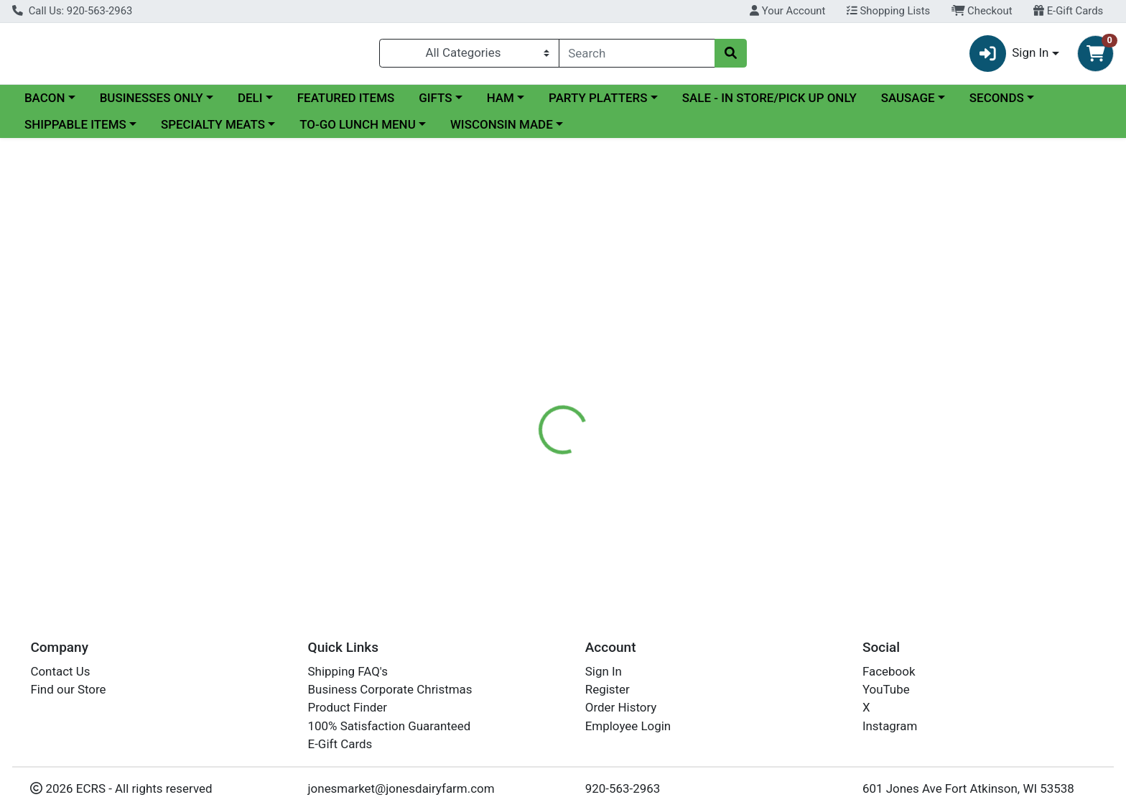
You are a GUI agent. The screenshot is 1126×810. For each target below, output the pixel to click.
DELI (250, 103)
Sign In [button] (1009, 56)
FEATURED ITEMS (346, 103)
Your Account (787, 10)
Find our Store (68, 689)
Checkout (982, 10)
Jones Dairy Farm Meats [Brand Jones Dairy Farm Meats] (680, 419)
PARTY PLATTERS (598, 103)
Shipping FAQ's (348, 671)
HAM (500, 103)
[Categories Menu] (469, 56)
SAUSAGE (908, 103)
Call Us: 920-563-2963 (72, 10)
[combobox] (637, 56)
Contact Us (60, 671)
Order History (621, 708)
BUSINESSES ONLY (151, 103)
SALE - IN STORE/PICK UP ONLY (769, 103)
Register (607, 689)
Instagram (889, 726)
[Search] (637, 56)
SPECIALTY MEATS (213, 131)
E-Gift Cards (1068, 10)
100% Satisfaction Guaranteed (389, 726)
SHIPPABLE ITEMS (75, 131)
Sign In (603, 671)
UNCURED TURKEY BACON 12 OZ (608, 542)
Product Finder (348, 708)
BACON (44, 103)
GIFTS (435, 103)
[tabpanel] (797, 426)
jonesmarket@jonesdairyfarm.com (401, 788)
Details (509, 362)
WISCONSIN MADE (501, 131)
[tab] (509, 362)
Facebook (889, 671)
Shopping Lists (888, 10)
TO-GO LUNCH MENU (357, 131)
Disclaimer (577, 362)
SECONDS (996, 103)
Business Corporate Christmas (390, 689)
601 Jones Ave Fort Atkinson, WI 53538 (968, 788)
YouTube (886, 689)
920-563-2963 (623, 788)
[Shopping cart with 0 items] (1095, 56)
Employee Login (628, 726)
